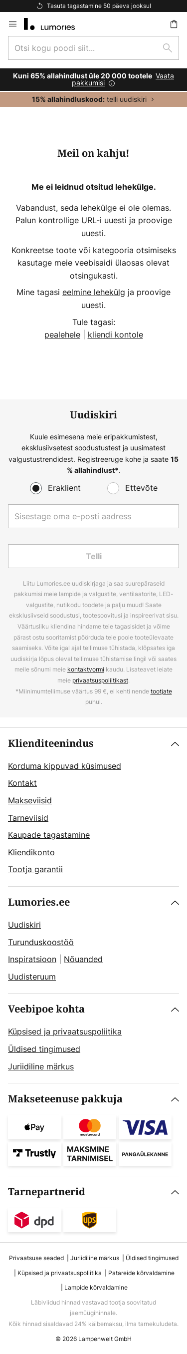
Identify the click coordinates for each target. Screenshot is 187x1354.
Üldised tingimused (44, 1048)
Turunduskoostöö (41, 942)
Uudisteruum (32, 976)
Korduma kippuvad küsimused (64, 765)
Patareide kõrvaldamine (141, 1273)
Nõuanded (83, 959)
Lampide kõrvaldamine (96, 1287)
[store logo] (55, 24)
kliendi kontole (115, 334)
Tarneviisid (28, 817)
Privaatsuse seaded (36, 1258)
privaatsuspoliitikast (100, 680)
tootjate (161, 691)
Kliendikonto (31, 852)
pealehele (62, 334)
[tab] (93, 807)
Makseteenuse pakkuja (65, 1099)
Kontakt (22, 782)
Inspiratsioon (32, 959)
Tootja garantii (35, 869)
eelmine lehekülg (93, 292)
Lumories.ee (39, 902)
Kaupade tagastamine (49, 834)
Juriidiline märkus (41, 1066)
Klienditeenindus (51, 743)
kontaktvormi (85, 669)
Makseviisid (30, 800)
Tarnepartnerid (46, 1192)
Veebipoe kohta (46, 1009)
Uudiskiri (24, 924)
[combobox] (93, 48)
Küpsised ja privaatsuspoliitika (65, 1031)
